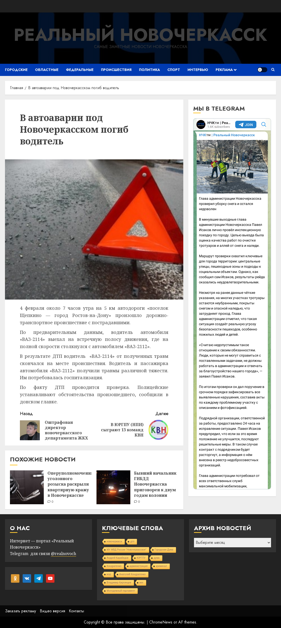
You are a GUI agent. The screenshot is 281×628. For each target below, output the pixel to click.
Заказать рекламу (20, 611)
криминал (161, 566)
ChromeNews (160, 622)
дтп (132, 541)
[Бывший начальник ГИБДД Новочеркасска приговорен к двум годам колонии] (113, 487)
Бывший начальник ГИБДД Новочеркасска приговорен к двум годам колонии (155, 484)
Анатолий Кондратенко (132, 574)
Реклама (224, 69)
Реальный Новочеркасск (140, 34)
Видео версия (52, 611)
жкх (141, 582)
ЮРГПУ (141, 558)
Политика (149, 69)
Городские (16, 69)
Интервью (197, 69)
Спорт (173, 69)
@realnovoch (63, 553)
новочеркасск (114, 541)
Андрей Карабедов (118, 558)
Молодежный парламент (121, 590)
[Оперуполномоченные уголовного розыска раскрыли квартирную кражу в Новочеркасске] (27, 487)
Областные (46, 69)
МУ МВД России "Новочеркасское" (126, 549)
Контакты (76, 611)
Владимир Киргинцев (119, 582)
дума (156, 558)
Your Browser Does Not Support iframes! (232, 303)
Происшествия (116, 69)
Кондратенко (114, 566)
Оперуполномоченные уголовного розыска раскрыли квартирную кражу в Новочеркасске (72, 484)
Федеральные (80, 69)
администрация (138, 566)
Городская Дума (164, 549)
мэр (109, 574)
